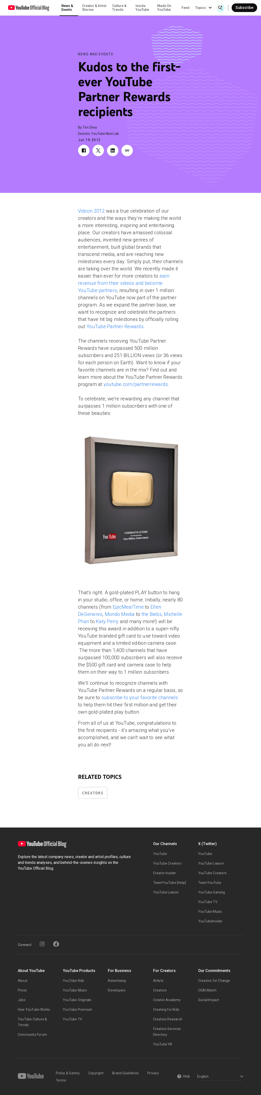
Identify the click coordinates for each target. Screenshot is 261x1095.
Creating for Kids (166, 1009)
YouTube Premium (77, 1009)
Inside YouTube (142, 8)
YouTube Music (210, 911)
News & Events (67, 8)
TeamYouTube (209, 883)
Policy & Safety (68, 1073)
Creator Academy (167, 1000)
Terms (61, 1080)
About (22, 981)
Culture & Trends (119, 8)
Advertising (117, 981)
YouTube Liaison (166, 892)
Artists (158, 981)
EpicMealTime (128, 607)
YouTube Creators (167, 863)
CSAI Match (207, 990)
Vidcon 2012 (91, 211)
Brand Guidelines (125, 1073)
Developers (116, 990)
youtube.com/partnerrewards (136, 384)
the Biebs (152, 614)
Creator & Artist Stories (94, 8)
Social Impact (208, 1000)
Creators (92, 793)
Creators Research (167, 1019)
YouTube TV (207, 902)
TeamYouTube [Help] (169, 883)
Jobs (22, 1000)
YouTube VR (162, 1044)
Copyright (96, 1073)
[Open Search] (220, 7)
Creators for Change (214, 981)
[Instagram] (42, 944)
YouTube (160, 854)
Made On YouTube (164, 8)
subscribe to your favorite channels (139, 697)
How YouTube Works (34, 1009)
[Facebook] (56, 944)
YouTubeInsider (210, 921)
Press (22, 990)
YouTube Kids (73, 981)
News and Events (95, 54)
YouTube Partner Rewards (115, 326)
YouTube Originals (77, 1000)
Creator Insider (164, 873)
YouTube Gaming (211, 892)
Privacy (153, 1073)
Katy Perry (107, 621)
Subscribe (244, 7)
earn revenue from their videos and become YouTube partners (124, 283)
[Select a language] (219, 1076)
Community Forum (32, 1034)
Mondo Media (120, 614)
